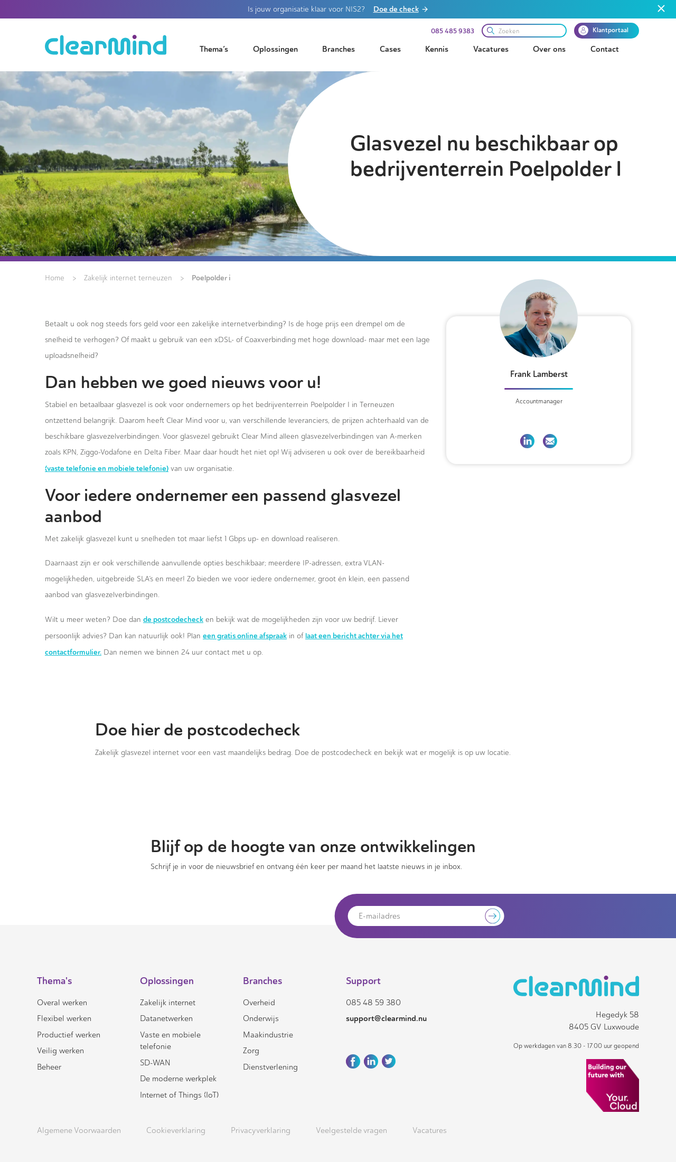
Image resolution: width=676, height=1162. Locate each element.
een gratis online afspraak (245, 635)
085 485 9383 (452, 31)
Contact (604, 49)
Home (54, 277)
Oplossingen (275, 49)
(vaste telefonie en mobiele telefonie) (106, 468)
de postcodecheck (173, 619)
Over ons (549, 49)
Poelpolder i (211, 277)
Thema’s (214, 49)
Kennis (436, 49)
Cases (390, 49)
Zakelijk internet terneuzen (128, 277)
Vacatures (491, 49)
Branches (338, 49)
